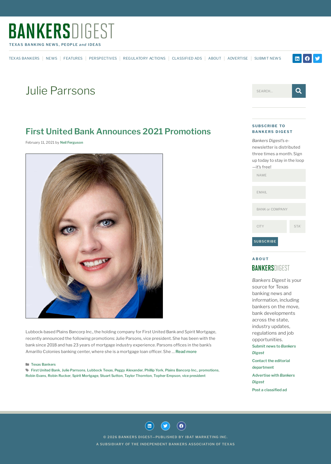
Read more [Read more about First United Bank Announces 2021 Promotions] (186, 351)
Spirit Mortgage (85, 376)
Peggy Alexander (129, 370)
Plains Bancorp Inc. (181, 370)
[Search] (299, 91)
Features (72, 58)
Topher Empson (167, 376)
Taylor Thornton (138, 376)
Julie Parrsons (73, 370)
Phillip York (153, 370)
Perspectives (103, 58)
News (51, 58)
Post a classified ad (269, 389)
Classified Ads (187, 58)
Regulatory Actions (144, 58)
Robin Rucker (59, 376)
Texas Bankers (24, 58)
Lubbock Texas (100, 370)
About (214, 58)
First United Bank (45, 370)
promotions (209, 370)
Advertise (237, 58)
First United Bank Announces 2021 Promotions (118, 131)
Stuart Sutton (111, 376)
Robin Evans (36, 376)
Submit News (267, 58)
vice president (193, 376)
